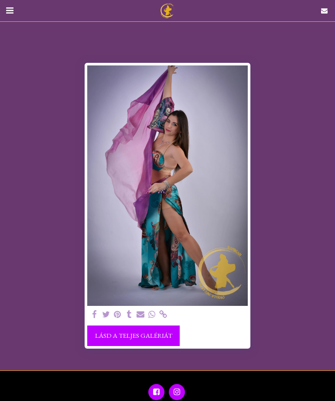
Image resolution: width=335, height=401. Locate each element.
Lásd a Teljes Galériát (133, 335)
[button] (9, 10)
